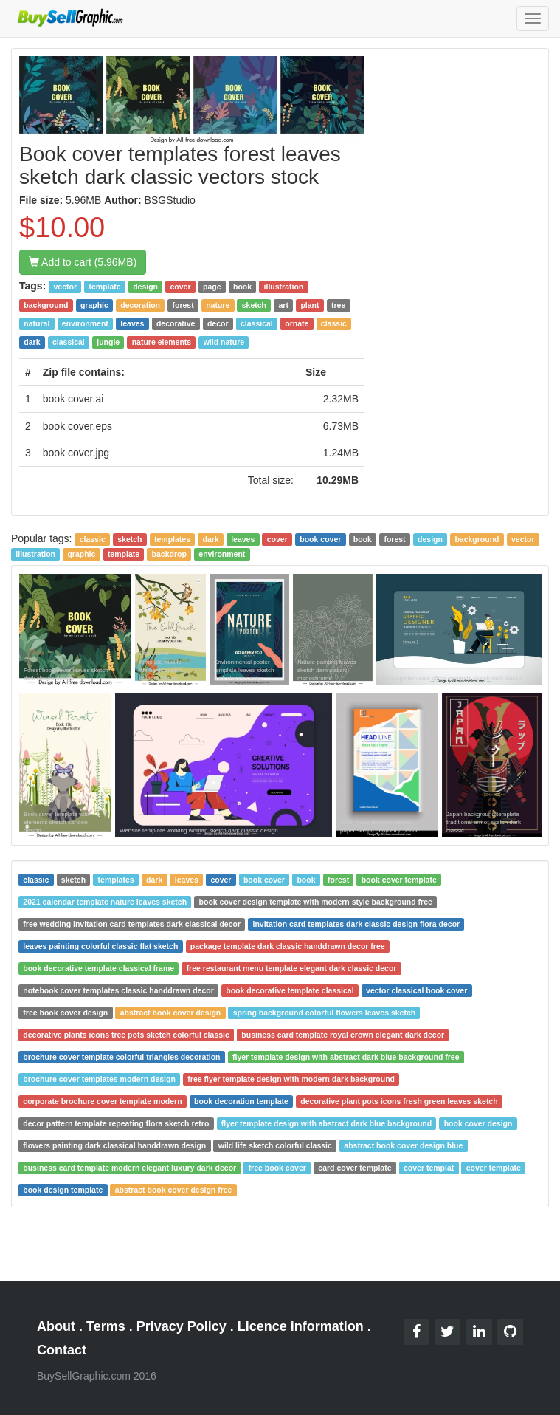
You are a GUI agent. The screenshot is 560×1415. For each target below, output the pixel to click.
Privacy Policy (181, 1326)
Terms (105, 1326)
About (56, 1326)
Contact (61, 1350)
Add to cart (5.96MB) (82, 262)
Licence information (301, 1326)
